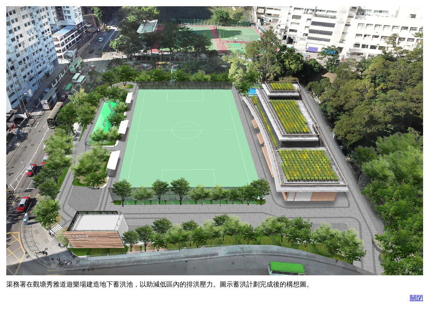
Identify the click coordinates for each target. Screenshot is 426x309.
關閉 (416, 298)
